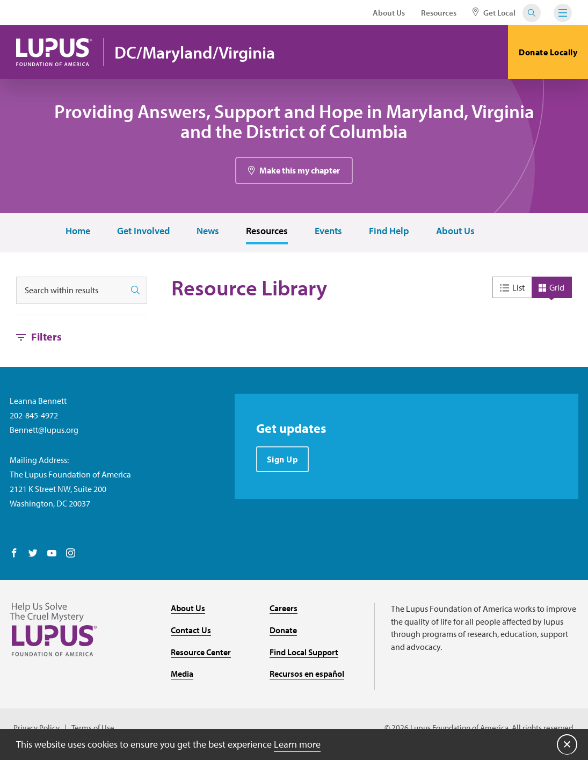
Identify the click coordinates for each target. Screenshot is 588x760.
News (208, 232)
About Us (389, 13)
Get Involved (143, 232)
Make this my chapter (299, 171)
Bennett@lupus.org (44, 430)
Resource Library (249, 289)
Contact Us (191, 631)
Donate (283, 631)
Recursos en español (307, 674)
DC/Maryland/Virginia (196, 52)
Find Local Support (304, 652)
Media (182, 674)
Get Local (494, 13)
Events (328, 232)
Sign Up (283, 460)
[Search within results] (70, 291)
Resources (438, 13)
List (518, 288)
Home (78, 232)
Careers (283, 609)
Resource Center (201, 652)
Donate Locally (548, 52)
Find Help (389, 232)
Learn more (297, 743)
